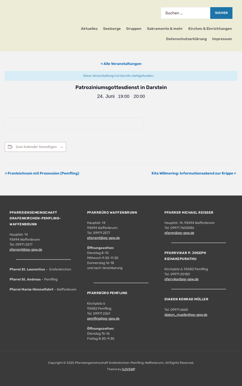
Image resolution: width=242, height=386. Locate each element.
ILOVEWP (128, 369)
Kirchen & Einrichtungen (210, 28)
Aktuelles (89, 28)
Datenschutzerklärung (186, 39)
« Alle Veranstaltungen (121, 64)
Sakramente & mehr (165, 28)
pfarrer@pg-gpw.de (179, 233)
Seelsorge (112, 28)
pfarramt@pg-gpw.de (26, 250)
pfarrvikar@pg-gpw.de (181, 279)
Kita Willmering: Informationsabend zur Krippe (194, 173)
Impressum (222, 39)
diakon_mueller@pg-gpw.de (185, 315)
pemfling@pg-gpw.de (103, 319)
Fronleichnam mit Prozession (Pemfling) (42, 173)
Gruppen (134, 28)
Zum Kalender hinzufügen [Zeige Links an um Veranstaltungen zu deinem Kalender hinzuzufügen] (36, 147)
